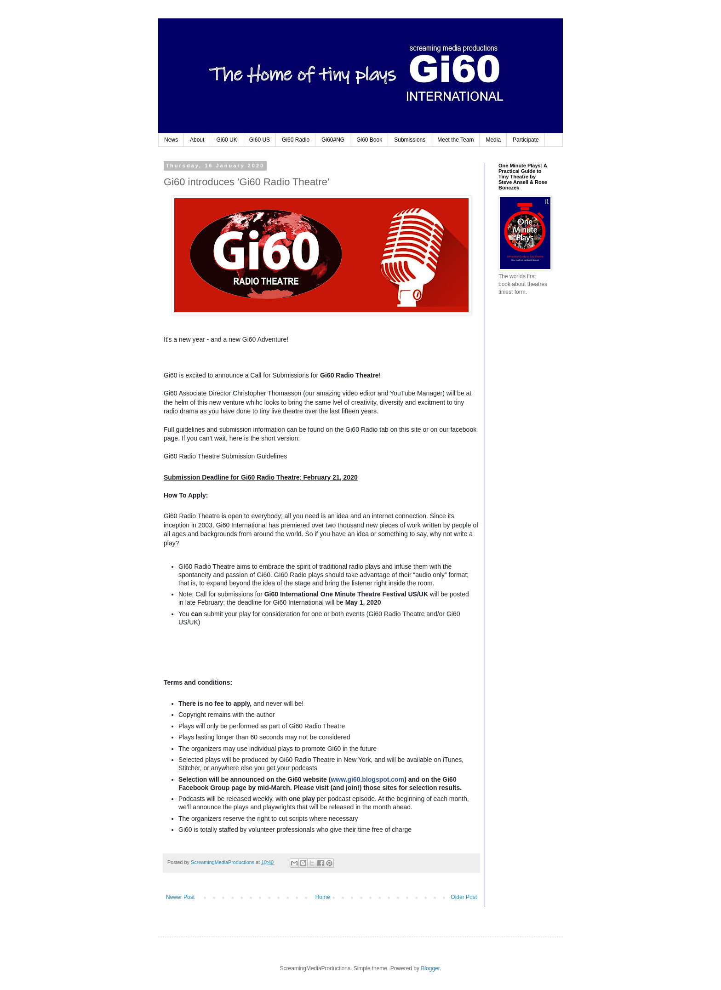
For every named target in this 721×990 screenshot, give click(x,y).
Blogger (430, 968)
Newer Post (180, 897)
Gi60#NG (332, 140)
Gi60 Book (369, 140)
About (197, 140)
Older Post (464, 897)
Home (322, 897)
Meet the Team (455, 140)
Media (493, 140)
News (171, 140)
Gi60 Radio (295, 140)
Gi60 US (259, 140)
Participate (526, 140)
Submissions (409, 140)
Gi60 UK (226, 140)
